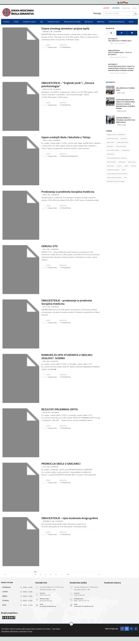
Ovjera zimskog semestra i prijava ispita (65, 28)
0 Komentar (57, 31)
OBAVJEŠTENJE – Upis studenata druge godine (69, 518)
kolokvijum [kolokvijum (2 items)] (110, 146)
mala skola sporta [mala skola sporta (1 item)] (121, 146)
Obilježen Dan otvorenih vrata (120, 41)
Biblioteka (100, 22)
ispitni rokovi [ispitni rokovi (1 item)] (110, 142)
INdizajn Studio (52, 47)
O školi (16, 22)
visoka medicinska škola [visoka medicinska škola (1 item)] (114, 177)
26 (68, 574)
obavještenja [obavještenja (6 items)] (125, 150)
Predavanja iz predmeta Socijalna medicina (67, 191)
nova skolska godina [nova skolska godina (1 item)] (113, 150)
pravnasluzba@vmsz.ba (48, 606)
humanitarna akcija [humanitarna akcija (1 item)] (112, 138)
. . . (62, 574)
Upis (41, 22)
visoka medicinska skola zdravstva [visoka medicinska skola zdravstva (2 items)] (117, 174)
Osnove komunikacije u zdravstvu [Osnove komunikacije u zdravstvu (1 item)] (117, 158)
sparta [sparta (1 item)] (126, 166)
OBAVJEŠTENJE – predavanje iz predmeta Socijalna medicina (66, 302)
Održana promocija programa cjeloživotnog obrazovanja (125, 120)
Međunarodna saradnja (72, 22)
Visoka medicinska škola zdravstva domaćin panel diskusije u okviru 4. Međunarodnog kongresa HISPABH (121, 68)
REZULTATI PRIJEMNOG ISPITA (59, 409)
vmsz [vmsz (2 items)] (125, 177)
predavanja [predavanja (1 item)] (122, 162)
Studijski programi (29, 22)
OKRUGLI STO (49, 246)
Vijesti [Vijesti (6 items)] (123, 170)
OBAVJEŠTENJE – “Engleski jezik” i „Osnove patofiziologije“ (67, 84)
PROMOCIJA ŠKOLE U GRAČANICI (60, 463)
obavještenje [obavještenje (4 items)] (110, 154)
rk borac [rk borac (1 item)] (119, 166)
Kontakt (134, 8)
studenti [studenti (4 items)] (133, 166)
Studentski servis (54, 22)
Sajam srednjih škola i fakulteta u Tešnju (65, 137)
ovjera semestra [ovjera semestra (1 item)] (111, 162)
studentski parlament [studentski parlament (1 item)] (113, 170)
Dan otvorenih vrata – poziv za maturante (120, 54)
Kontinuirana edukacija (116, 22)
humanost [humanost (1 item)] (124, 138)
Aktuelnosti (89, 22)
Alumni (131, 22)
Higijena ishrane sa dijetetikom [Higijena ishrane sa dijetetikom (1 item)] (116, 134)
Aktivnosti (112, 39)
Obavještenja (114, 50)
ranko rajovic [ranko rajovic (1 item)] (110, 166)
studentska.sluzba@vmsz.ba (83, 606)
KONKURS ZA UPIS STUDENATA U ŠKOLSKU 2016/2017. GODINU (66, 356)
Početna (6, 22)
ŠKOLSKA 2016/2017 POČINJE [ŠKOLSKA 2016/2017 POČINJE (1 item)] (115, 181)
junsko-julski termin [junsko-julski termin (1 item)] (122, 142)
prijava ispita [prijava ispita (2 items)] (132, 162)
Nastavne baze (126, 8)
